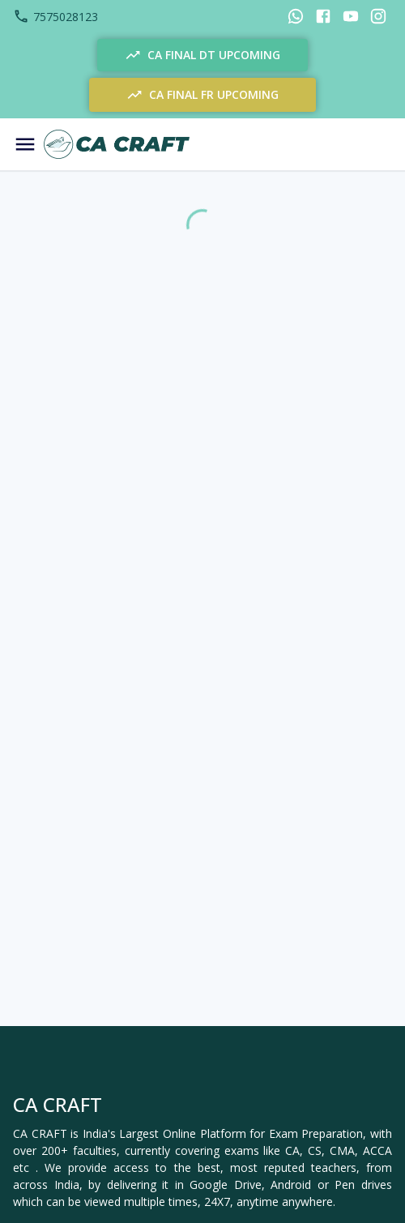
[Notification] (335, 144)
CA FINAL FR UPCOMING (202, 95)
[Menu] (25, 144)
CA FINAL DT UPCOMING (202, 55)
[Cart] (375, 144)
